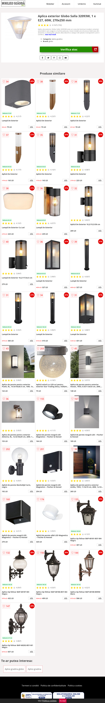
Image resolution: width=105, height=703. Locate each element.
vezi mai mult (50, 34)
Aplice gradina (34, 669)
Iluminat (97, 4)
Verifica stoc (79, 49)
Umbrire (82, 4)
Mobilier (50, 4)
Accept (63, 700)
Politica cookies (75, 685)
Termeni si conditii (30, 685)
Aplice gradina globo (14, 669)
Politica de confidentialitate (53, 685)
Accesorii (66, 4)
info (31, 127)
